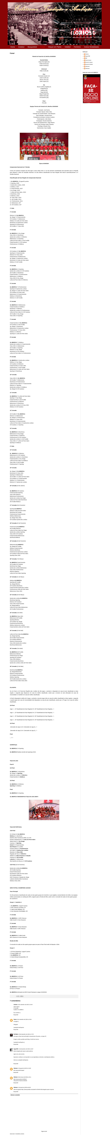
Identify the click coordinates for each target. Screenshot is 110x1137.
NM (86, 58)
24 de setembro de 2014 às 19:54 (24, 1019)
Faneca (15, 1019)
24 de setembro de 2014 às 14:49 (25, 1004)
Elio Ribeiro (16, 1034)
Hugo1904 (16, 1049)
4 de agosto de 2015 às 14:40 (24, 1068)
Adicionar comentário (15, 1095)
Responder (16, 1014)
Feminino (77, 47)
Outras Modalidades (91, 47)
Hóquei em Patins (54, 47)
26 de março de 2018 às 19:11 (24, 1077)
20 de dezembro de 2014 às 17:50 (26, 1034)
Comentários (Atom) (19, 1133)
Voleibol (68, 47)
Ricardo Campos (89, 62)
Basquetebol (32, 47)
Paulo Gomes (88, 60)
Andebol (21, 47)
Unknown (16, 1068)
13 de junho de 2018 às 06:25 (24, 1087)
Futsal (42, 47)
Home (12, 47)
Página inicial (44, 1131)
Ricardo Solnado (89, 64)
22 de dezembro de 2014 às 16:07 (25, 1049)
